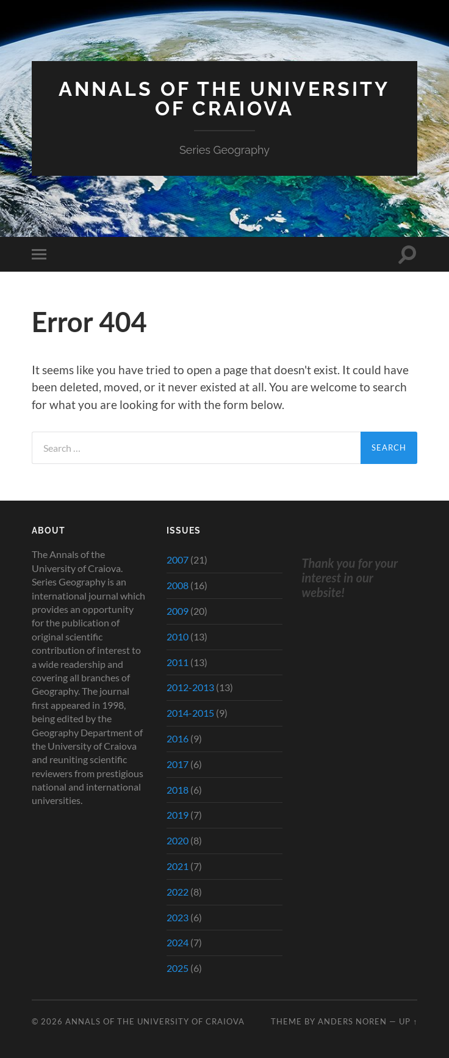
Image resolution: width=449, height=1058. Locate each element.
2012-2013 (190, 687)
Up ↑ (408, 1021)
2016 (178, 738)
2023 (178, 917)
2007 (178, 559)
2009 (178, 611)
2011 (178, 662)
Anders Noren (352, 1021)
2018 (178, 789)
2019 (178, 815)
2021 (178, 866)
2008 (178, 585)
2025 (178, 968)
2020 (178, 840)
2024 (178, 942)
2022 (178, 891)
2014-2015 (190, 713)
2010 (178, 636)
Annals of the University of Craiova (224, 99)
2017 (178, 764)
